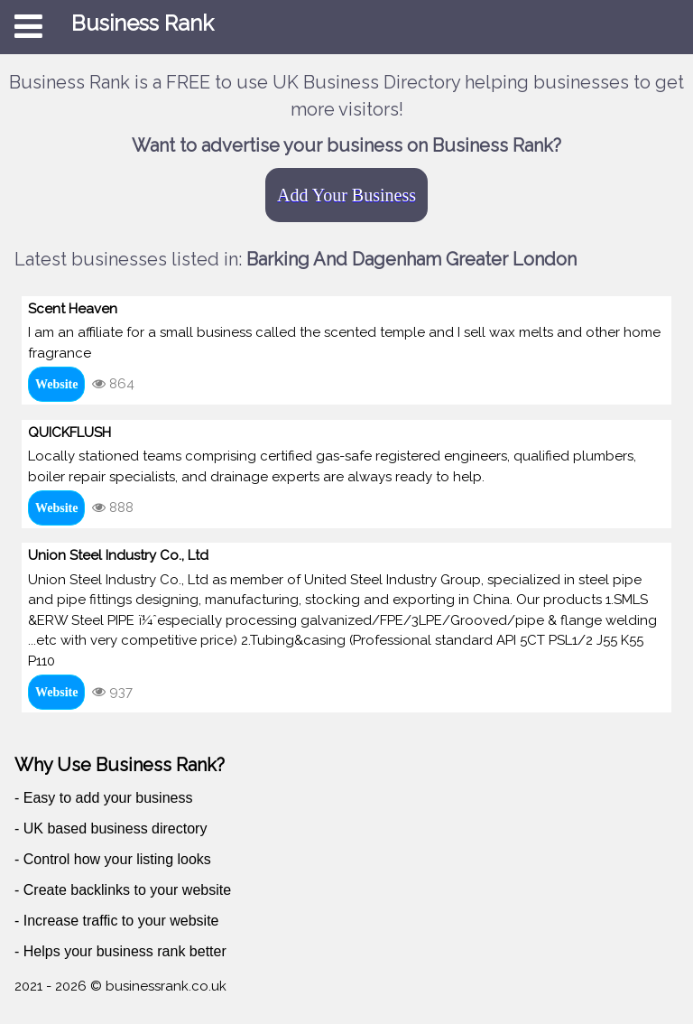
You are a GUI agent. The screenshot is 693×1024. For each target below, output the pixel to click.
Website (56, 384)
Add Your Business (346, 195)
